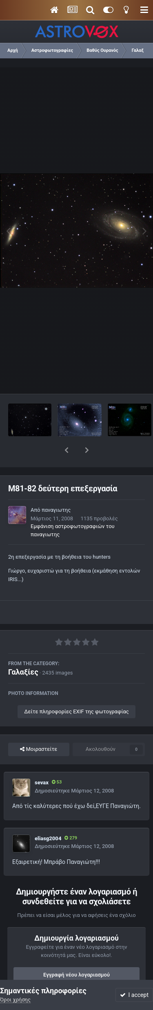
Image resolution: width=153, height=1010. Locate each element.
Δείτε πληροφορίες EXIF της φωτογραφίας (76, 690)
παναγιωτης (56, 489)
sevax (42, 761)
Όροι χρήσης (15, 1000)
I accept (134, 995)
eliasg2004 (48, 817)
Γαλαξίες (23, 650)
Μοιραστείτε (38, 728)
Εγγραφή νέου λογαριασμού (76, 953)
